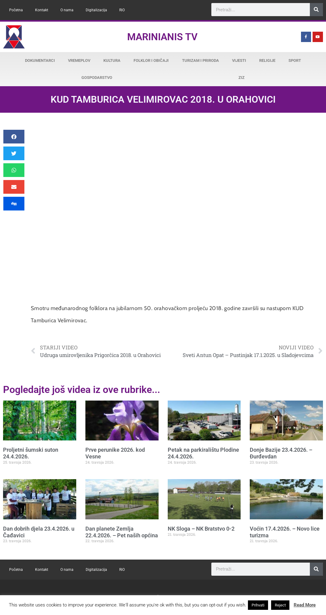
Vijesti (239, 60)
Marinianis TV (162, 37)
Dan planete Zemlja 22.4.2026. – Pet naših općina (121, 532)
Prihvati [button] (258, 605)
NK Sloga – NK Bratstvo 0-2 (201, 528)
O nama (66, 10)
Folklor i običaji (151, 60)
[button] (13, 136)
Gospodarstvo (96, 77)
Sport (294, 60)
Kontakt (41, 10)
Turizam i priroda (200, 60)
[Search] (316, 9)
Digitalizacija (96, 10)
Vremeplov (79, 60)
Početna (16, 10)
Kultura (111, 60)
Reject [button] (280, 605)
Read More (305, 605)
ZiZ (241, 77)
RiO (122, 10)
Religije (267, 60)
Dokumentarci (40, 60)
